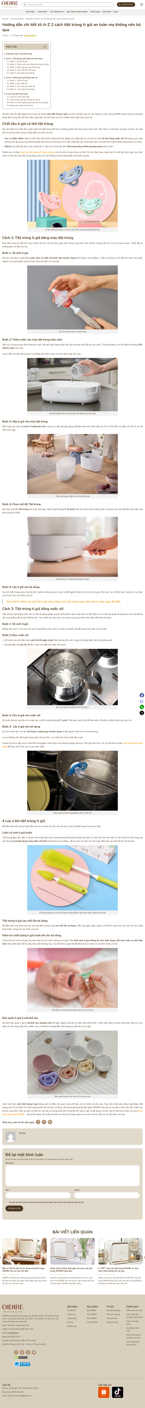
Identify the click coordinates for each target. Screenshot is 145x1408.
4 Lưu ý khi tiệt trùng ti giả (17, 94)
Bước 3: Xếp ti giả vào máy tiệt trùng (25, 67)
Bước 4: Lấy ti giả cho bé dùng (22, 89)
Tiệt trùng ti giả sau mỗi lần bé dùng (25, 99)
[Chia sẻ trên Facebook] (38, 1122)
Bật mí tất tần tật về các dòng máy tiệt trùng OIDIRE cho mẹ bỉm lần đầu (23, 1269)
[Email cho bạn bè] (50, 1122)
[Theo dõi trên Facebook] (16, 1352)
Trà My (5, 35)
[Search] (68, 4)
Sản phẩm (43, 12)
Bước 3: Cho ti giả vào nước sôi (22, 86)
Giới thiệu (31, 12)
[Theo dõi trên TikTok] (22, 1352)
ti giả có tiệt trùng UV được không (37, 152)
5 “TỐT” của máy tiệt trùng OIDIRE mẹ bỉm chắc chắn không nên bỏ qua (118, 1269)
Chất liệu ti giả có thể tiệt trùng (19, 54)
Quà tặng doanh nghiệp (77, 12)
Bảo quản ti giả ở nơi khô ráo (21, 105)
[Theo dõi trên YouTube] (34, 1352)
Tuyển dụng (95, 12)
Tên (7, 1190)
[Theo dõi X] (28, 1352)
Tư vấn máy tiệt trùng (17, 19)
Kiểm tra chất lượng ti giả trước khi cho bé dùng (29, 102)
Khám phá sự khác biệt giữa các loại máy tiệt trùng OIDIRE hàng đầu (71, 1269)
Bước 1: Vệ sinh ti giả (18, 61)
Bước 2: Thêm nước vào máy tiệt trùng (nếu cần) (29, 64)
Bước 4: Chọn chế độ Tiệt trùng (22, 70)
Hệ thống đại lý (57, 12)
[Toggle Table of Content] (45, 46)
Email (77, 1190)
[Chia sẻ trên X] (44, 1122)
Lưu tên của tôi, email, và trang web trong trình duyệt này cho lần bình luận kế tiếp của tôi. (46, 1202)
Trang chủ (5, 19)
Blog (116, 12)
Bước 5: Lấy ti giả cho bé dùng (22, 73)
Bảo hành (106, 12)
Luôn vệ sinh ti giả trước (20, 97)
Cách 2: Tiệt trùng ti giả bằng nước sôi (21, 77)
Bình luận (9, 1163)
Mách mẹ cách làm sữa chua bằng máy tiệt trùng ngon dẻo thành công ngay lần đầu (70, 601)
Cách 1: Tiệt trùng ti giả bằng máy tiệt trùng (24, 58)
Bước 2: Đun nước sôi (18, 83)
